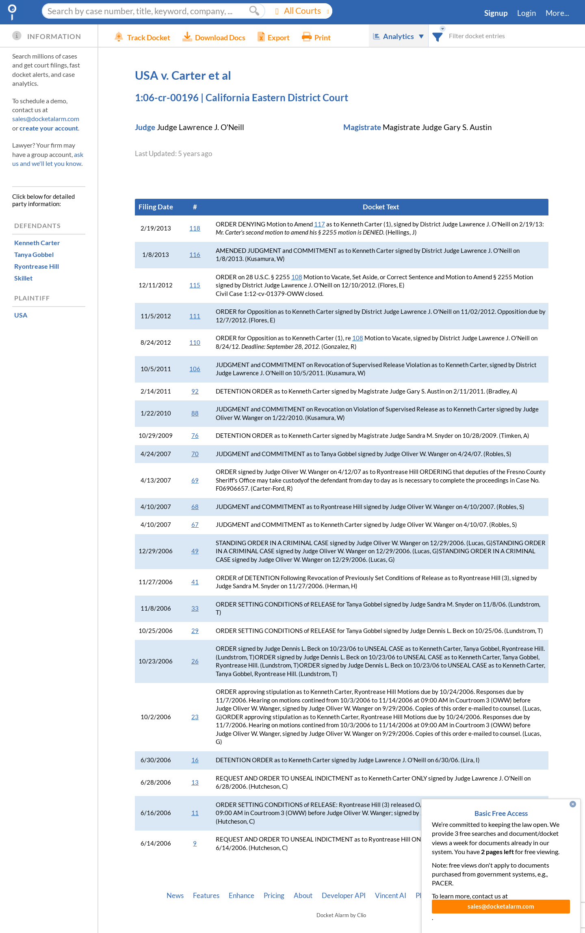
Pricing (274, 896)
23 (195, 716)
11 (195, 812)
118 (194, 228)
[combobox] (437, 35)
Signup (496, 13)
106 (194, 368)
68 (195, 506)
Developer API (344, 896)
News (175, 896)
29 (195, 630)
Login (526, 13)
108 (296, 277)
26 (195, 661)
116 (194, 254)
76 (195, 435)
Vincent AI (390, 896)
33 (195, 608)
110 (194, 342)
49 (195, 551)
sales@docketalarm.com (45, 118)
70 (195, 453)
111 (194, 316)
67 (195, 524)
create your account (49, 128)
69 (195, 480)
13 (195, 782)
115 (194, 285)
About (303, 896)
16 (195, 760)
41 (195, 582)
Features (206, 896)
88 (195, 413)
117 (319, 224)
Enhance (241, 896)
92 (195, 391)
